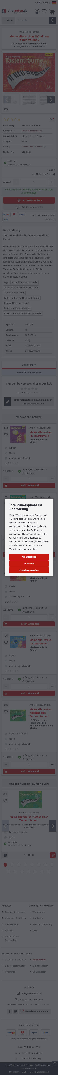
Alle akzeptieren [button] (29, 557)
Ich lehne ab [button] (29, 563)
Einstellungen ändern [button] (29, 570)
